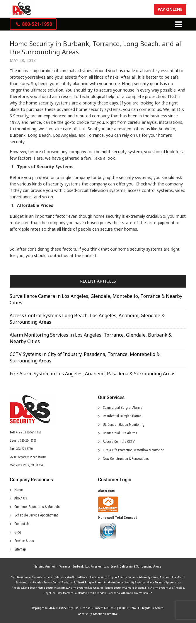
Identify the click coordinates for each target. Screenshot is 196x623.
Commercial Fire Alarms (120, 433)
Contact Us (22, 524)
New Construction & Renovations (126, 459)
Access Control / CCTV (119, 442)
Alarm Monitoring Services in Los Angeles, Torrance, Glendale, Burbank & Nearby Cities (91, 338)
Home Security (98, 577)
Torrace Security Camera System (124, 587)
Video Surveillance (76, 577)
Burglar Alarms (117, 577)
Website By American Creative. (98, 614)
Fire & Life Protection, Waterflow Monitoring (133, 450)
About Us (20, 498)
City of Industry (53, 593)
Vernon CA (145, 593)
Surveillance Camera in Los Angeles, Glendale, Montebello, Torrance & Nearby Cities (96, 299)
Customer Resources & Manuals (37, 507)
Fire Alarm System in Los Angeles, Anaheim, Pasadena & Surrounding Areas (92, 373)
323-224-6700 (28, 441)
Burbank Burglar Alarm (88, 582)
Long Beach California (118, 566)
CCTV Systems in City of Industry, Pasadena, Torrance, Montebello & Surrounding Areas (85, 357)
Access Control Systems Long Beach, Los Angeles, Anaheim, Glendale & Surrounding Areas (87, 318)
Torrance (65, 566)
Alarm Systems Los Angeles (85, 587)
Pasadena (114, 593)
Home (18, 490)
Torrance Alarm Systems (143, 577)
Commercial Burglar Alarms (122, 408)
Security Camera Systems (48, 577)
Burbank (77, 566)
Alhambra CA (129, 593)
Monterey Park (86, 593)
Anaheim (51, 566)
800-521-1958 (33, 432)
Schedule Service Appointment (36, 515)
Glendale (101, 593)
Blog (17, 532)
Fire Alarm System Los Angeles (164, 587)
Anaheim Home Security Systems (125, 582)
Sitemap (20, 549)
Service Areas (24, 541)
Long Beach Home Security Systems (45, 587)
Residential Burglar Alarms (122, 416)
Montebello (69, 593)
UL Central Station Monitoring (123, 425)
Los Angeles (93, 566)
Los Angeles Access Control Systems (50, 582)
